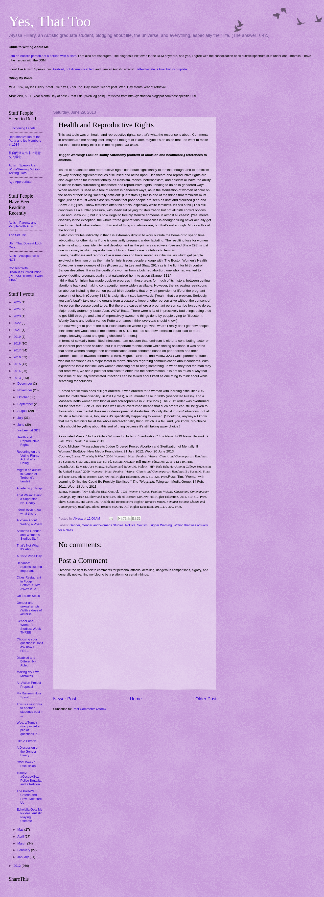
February (24, 850)
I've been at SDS (28, 430)
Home (136, 698)
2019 (18, 337)
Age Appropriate (20, 182)
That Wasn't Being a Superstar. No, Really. (29, 499)
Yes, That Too (50, 21)
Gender (74, 525)
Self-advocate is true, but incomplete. (162, 69)
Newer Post (64, 698)
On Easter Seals (28, 596)
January (23, 857)
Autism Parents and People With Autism (22, 224)
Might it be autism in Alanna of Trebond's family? (29, 475)
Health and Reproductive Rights (28, 441)
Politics (130, 525)
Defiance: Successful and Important (29, 567)
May (20, 829)
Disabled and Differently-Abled (26, 661)
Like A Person (26, 741)
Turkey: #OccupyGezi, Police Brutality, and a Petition (29, 778)
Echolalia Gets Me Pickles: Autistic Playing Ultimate (29, 815)
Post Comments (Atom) (89, 709)
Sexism (142, 525)
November (25, 390)
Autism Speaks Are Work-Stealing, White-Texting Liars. (24, 169)
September (25, 404)
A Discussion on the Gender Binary (28, 751)
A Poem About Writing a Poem (29, 522)
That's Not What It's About (28, 547)
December (25, 383)
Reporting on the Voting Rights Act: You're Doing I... (28, 457)
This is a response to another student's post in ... (30, 709)
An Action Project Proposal (29, 684)
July (20, 418)
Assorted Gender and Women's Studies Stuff (29, 534)
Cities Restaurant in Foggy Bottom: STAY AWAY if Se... (29, 583)
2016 (18, 357)
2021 (18, 330)
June (21, 424)
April (20, 836)
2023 (18, 316)
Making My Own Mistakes (28, 674)
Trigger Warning (160, 525)
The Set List (17, 235)
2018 (18, 343)
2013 (18, 378)
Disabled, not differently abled (72, 69)
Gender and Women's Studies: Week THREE (29, 626)
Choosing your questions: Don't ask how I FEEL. (30, 645)
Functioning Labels (22, 128)
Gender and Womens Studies (103, 525)
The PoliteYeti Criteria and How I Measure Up (29, 796)
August (22, 411)
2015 (18, 364)
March (22, 843)
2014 (18, 371)
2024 (18, 309)
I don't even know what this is (29, 511)
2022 (18, 323)
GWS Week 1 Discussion (26, 764)
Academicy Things (30, 488)
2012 (18, 866)
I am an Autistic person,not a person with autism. (43, 56)
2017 (18, 350)
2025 (18, 302)
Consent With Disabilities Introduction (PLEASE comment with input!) (26, 273)
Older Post (205, 698)
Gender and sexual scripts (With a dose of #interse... (29, 608)
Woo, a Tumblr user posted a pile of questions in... (28, 728)
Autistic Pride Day (29, 556)
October (23, 397)
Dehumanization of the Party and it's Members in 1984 (25, 140)
